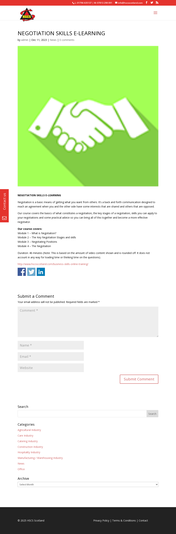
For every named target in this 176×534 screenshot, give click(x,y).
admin (24, 40)
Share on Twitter (31, 272)
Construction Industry (30, 447)
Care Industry (25, 435)
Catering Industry (28, 441)
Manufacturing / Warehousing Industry (40, 458)
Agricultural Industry (29, 430)
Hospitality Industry (29, 452)
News (53, 40)
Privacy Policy (101, 520)
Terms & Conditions (124, 520)
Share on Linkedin (41, 272)
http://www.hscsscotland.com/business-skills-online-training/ (53, 264)
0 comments (66, 40)
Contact (143, 520)
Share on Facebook (22, 272)
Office (21, 469)
